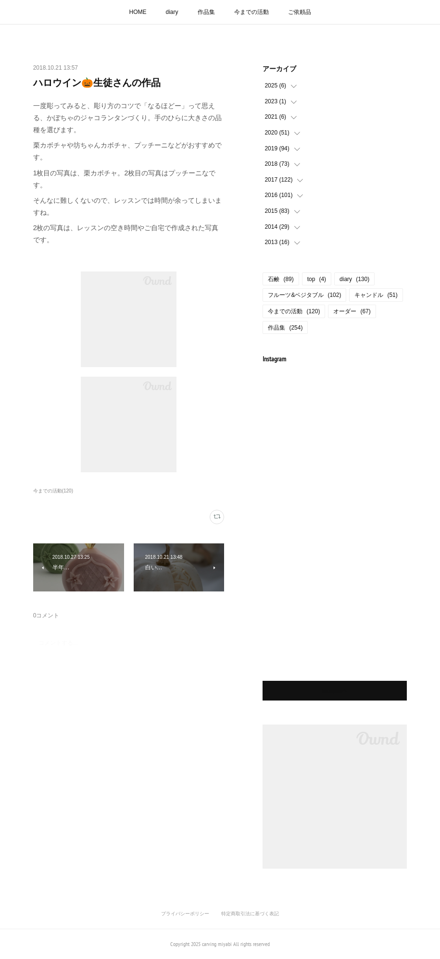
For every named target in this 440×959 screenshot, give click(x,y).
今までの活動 (251, 12)
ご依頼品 (299, 12)
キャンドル (375, 295)
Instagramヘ (335, 690)
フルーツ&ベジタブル (304, 295)
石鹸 (280, 279)
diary (171, 12)
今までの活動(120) (53, 490)
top (316, 279)
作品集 (206, 12)
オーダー (351, 311)
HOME (137, 12)
